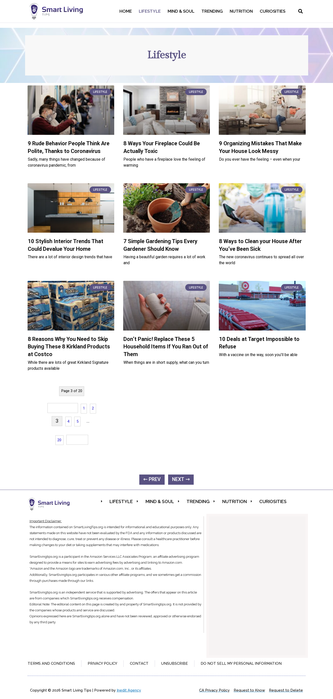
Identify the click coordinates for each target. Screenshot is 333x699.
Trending (212, 11)
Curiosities (272, 11)
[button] (300, 11)
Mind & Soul (181, 11)
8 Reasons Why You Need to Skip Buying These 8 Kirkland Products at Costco (69, 347)
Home (125, 11)
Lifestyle (150, 11)
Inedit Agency (129, 690)
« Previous (62, 408)
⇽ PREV (152, 479)
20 (59, 440)
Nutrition (241, 11)
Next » (77, 439)
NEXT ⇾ (181, 479)
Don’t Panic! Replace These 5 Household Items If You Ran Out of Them (165, 347)
